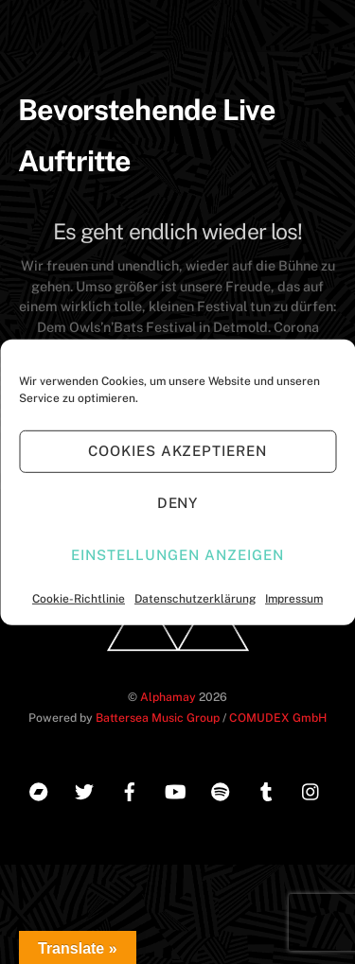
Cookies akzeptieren (178, 451)
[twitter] (84, 789)
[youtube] (175, 789)
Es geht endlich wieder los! (177, 231)
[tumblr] (266, 789)
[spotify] (221, 789)
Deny (178, 503)
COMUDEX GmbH (278, 717)
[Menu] (318, 26)
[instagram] (311, 789)
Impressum (294, 598)
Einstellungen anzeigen (177, 555)
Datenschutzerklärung (195, 598)
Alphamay (168, 697)
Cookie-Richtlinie (78, 598)
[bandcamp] (39, 789)
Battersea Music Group (158, 717)
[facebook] (130, 789)
